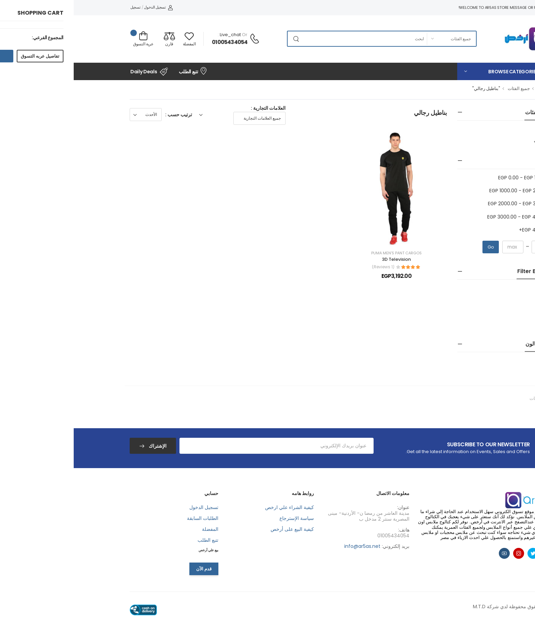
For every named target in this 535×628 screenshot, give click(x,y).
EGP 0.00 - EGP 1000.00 (451, 177)
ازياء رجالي (471, 133)
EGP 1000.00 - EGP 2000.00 (447, 190)
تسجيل (62, 7)
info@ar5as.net (289, 546)
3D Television (322, 259)
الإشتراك (83, 446)
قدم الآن (130, 569)
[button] (431, 71)
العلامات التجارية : (194, 108)
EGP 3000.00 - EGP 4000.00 (446, 216)
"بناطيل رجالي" (412, 88)
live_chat (156, 34)
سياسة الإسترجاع (223, 518)
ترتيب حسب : (104, 114)
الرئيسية (470, 88)
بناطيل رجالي (469, 140)
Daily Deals (75, 72)
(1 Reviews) (309, 267)
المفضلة (136, 529)
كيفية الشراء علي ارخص (215, 507)
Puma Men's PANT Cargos (323, 253)
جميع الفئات (445, 88)
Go (417, 247)
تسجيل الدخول (84, 7)
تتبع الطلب (119, 71)
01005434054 (156, 42)
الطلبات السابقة (129, 518)
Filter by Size (461, 271)
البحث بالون (465, 344)
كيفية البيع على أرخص (218, 529)
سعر (473, 161)
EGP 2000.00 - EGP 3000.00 (446, 203)
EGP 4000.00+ (461, 229)
